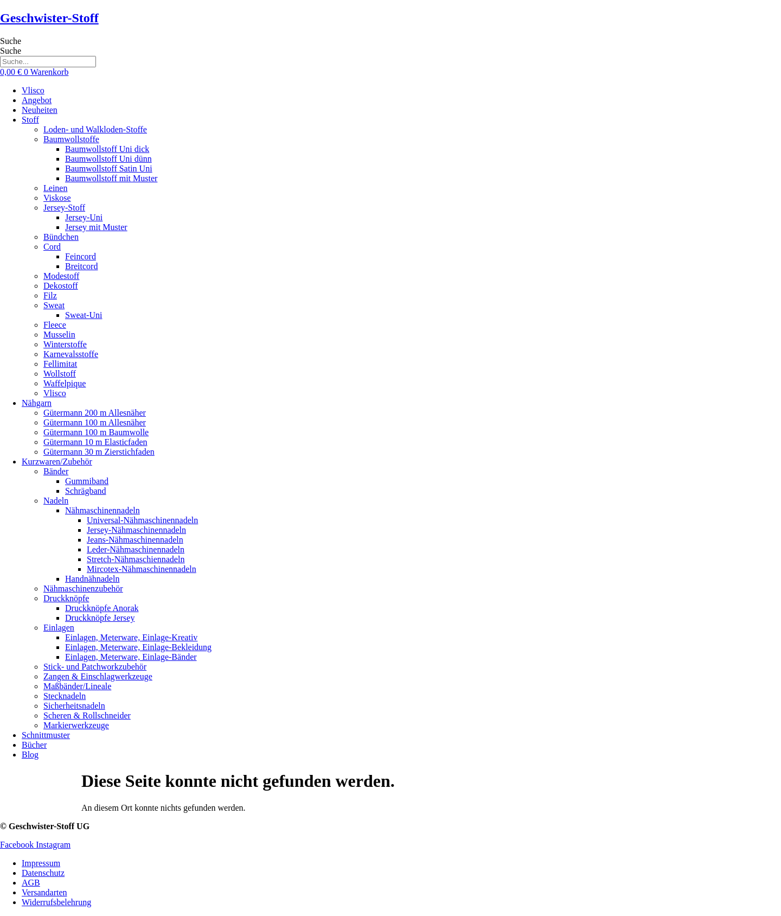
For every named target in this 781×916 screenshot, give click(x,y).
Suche (10, 41)
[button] (401, 120)
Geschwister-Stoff (49, 18)
